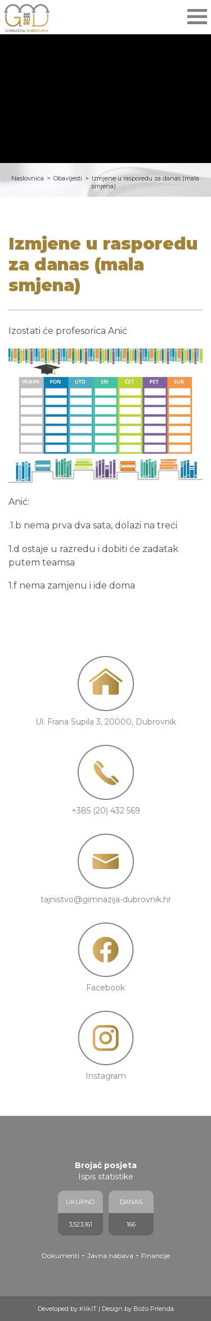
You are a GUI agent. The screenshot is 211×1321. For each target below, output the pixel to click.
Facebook (105, 988)
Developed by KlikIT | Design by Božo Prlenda (106, 1309)
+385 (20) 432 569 (105, 811)
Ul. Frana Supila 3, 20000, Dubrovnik (105, 722)
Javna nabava (110, 1255)
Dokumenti (60, 1255)
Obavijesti (67, 178)
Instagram (106, 1076)
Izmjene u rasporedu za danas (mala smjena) (145, 182)
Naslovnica (27, 178)
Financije (155, 1255)
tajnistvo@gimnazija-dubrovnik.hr (106, 899)
